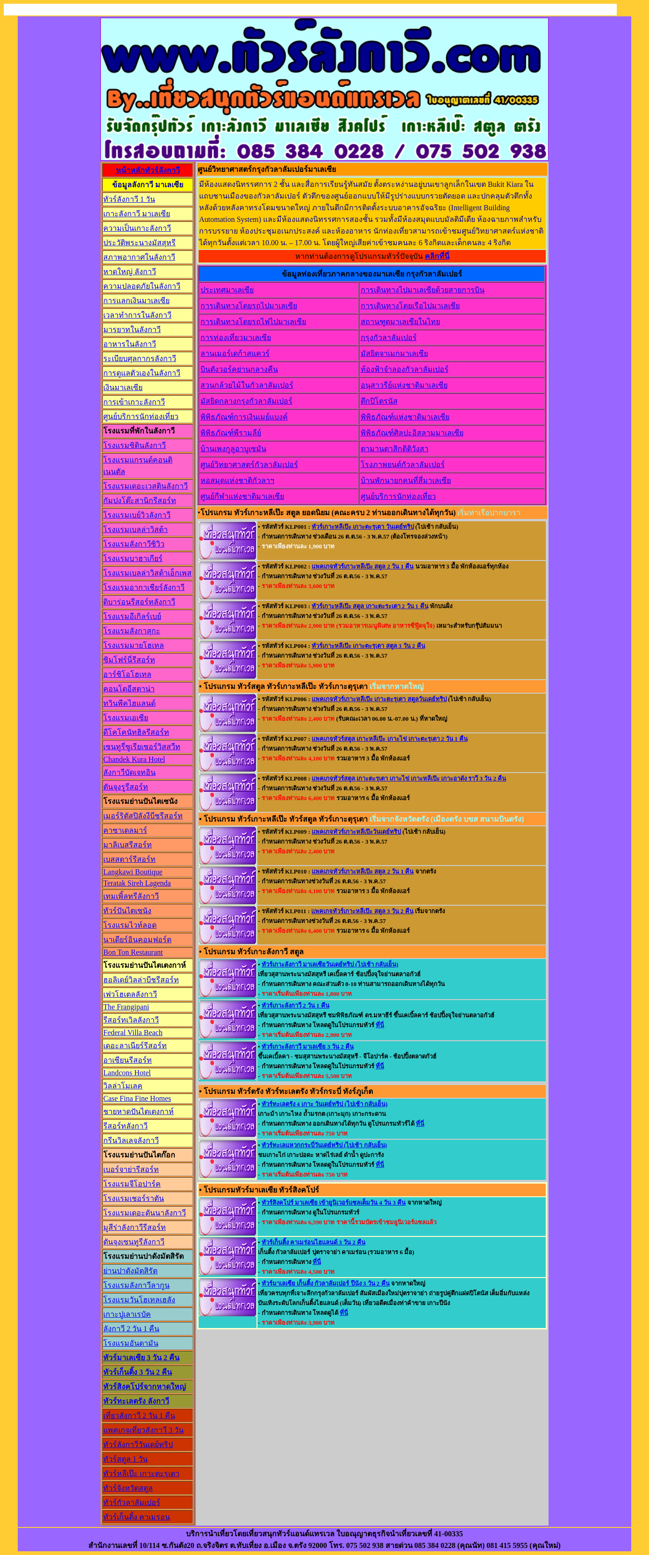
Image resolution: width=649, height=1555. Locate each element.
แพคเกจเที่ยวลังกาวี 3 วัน (143, 1430)
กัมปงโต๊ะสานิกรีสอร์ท (139, 500)
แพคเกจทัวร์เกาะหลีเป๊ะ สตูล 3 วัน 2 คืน (362, 911)
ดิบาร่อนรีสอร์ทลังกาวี (139, 602)
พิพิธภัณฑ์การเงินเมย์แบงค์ (244, 417)
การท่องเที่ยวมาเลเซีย (235, 337)
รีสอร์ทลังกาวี (125, 1126)
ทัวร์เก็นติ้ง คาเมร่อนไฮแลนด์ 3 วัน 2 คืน (313, 1242)
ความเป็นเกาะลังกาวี (137, 228)
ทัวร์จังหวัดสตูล (128, 1488)
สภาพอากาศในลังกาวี (139, 257)
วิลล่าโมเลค (123, 1086)
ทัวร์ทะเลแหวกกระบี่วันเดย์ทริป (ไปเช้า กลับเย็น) (324, 1145)
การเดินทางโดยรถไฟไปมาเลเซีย (253, 322)
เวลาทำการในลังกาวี (137, 315)
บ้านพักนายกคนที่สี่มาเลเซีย (406, 480)
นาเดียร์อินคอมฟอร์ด (137, 940)
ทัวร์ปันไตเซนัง (127, 911)
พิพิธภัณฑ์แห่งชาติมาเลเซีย (405, 417)
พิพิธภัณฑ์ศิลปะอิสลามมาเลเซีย (412, 433)
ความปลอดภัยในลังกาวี (141, 286)
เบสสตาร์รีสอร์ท (129, 859)
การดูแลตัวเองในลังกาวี (141, 373)
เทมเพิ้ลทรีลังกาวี (131, 896)
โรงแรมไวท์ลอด (130, 925)
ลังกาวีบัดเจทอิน (129, 772)
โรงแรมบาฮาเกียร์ (133, 558)
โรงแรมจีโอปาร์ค (132, 1184)
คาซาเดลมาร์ (125, 830)
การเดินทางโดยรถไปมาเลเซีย (248, 306)
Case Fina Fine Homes (137, 1098)
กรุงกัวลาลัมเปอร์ (389, 337)
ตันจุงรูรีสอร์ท (125, 787)
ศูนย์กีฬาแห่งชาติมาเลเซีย (242, 496)
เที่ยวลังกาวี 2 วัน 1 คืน (139, 1416)
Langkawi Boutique (133, 872)
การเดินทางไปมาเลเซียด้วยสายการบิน (423, 290)
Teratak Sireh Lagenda (137, 883)
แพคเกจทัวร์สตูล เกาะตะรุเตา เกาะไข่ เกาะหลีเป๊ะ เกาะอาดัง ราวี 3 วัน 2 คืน (409, 778)
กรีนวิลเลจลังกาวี (131, 1140)
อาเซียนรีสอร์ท (127, 1060)
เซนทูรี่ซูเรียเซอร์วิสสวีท (141, 747)
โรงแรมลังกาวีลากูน (136, 1285)
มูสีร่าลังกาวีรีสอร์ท (134, 1227)
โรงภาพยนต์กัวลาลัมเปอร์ (403, 465)
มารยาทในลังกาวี (132, 330)
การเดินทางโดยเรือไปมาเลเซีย (410, 306)
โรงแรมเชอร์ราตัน (133, 1198)
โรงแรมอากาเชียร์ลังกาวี (144, 587)
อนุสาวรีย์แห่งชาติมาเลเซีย (404, 385)
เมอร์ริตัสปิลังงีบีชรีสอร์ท (143, 816)
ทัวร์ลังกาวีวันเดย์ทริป (138, 1444)
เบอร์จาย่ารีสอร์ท (131, 1169)
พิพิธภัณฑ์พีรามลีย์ (230, 433)
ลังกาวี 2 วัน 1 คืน (131, 1329)
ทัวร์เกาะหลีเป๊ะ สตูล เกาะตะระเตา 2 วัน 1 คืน (370, 606)
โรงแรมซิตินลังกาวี (134, 445)
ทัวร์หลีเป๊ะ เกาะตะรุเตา (141, 1473)
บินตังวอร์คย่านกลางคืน (239, 369)
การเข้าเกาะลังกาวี (134, 402)
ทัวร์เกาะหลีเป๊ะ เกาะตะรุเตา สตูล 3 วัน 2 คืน (368, 645)
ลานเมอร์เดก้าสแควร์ (235, 353)
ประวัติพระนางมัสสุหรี (139, 243)
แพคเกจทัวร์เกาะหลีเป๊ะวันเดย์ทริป (356, 831)
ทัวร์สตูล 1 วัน (125, 1459)
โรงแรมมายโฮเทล (133, 645)
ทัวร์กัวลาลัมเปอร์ (131, 1502)
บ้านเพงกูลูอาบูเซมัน (233, 449)
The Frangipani (126, 1007)
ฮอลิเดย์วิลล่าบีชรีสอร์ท (141, 980)
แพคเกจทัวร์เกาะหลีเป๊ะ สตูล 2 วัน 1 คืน (363, 566)
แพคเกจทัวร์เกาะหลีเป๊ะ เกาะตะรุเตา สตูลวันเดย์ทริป (379, 699)
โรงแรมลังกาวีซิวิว (133, 544)
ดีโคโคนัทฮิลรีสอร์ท (136, 732)
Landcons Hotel (127, 1073)
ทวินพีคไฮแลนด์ (129, 703)
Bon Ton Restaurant (133, 952)
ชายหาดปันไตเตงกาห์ (138, 1111)
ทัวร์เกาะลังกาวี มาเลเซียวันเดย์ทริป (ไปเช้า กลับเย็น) (330, 964)
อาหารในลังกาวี (129, 344)
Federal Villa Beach (133, 1033)
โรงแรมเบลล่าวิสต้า (135, 529)
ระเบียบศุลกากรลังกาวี (139, 358)
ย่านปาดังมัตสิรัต (130, 1271)
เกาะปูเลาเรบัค (127, 1314)
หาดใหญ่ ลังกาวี (129, 272)
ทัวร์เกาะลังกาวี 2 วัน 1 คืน (295, 1005)
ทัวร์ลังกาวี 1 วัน (129, 199)
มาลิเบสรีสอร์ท (127, 845)
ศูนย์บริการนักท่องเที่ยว (140, 416)
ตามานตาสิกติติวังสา (394, 449)
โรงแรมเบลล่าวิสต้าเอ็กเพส (147, 573)
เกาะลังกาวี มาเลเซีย (136, 214)
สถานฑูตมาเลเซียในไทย (400, 322)
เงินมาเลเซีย (123, 387)
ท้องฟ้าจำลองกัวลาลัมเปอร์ (405, 369)
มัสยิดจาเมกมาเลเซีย (394, 353)
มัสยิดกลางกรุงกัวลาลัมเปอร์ (246, 401)
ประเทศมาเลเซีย (227, 290)
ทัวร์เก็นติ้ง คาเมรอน (136, 1517)
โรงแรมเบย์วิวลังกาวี (137, 515)
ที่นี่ (380, 1025)
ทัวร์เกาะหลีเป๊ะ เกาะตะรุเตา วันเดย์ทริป (363, 526)
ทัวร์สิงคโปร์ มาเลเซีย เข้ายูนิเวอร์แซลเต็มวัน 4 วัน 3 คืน (334, 1202)
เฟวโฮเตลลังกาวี (130, 994)
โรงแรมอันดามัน (130, 1343)
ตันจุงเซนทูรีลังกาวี (133, 1242)
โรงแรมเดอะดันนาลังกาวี (144, 1213)
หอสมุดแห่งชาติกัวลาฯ (237, 480)
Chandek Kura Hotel (134, 759)
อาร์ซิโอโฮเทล (127, 674)
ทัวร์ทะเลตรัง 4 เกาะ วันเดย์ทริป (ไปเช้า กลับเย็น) (324, 1104)
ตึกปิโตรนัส (379, 401)
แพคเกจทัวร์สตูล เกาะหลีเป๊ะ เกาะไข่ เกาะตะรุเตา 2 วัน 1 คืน (390, 738)
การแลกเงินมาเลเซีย (136, 301)
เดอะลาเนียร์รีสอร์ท (135, 1046)
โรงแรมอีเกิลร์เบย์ (132, 616)
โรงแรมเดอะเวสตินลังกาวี (145, 486)
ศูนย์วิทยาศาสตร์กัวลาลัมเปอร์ (249, 465)
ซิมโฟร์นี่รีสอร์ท (129, 660)
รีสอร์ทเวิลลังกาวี (131, 1020)
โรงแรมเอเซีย (125, 718)
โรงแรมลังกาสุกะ (131, 631)
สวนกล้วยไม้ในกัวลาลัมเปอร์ (246, 385)
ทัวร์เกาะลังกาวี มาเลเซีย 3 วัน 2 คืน (308, 1046)
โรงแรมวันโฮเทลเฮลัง (139, 1300)
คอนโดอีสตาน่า (129, 689)
